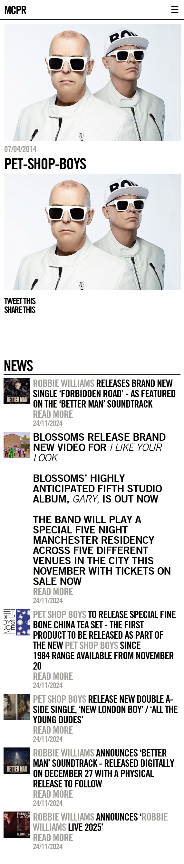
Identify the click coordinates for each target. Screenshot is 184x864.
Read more (53, 414)
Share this (19, 309)
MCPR (15, 9)
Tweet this (19, 301)
